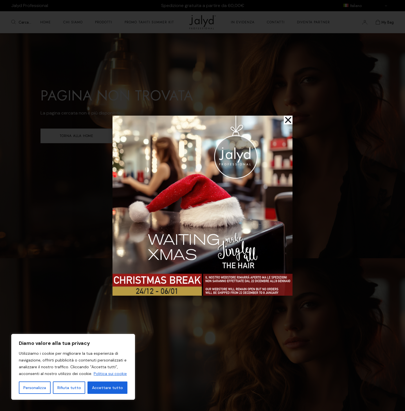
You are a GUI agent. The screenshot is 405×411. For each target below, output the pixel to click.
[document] (202, 205)
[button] (288, 120)
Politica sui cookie (110, 373)
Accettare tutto (107, 387)
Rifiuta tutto (69, 387)
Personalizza (34, 387)
